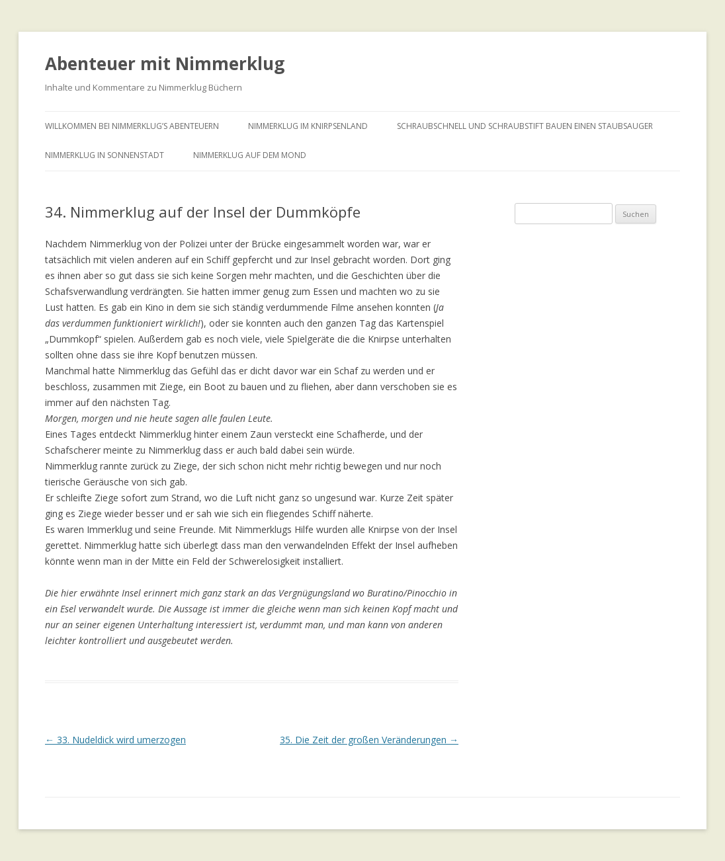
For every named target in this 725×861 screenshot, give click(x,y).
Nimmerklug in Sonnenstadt (104, 155)
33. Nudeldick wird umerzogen (115, 739)
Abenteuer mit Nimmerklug (164, 63)
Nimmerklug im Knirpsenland (308, 126)
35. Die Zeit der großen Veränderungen (369, 739)
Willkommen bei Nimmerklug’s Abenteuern (132, 126)
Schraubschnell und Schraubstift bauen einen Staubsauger (525, 126)
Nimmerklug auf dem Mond (249, 155)
